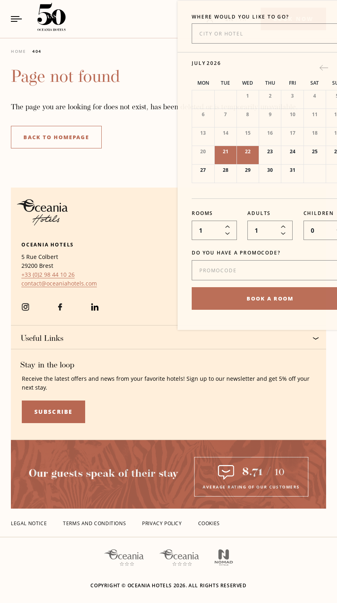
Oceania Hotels (47, 244)
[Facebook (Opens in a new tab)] (60, 310)
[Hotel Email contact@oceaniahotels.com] (59, 283)
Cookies (209, 523)
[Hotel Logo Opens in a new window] (42, 223)
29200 (29, 265)
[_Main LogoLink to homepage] (44, 19)
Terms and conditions (94, 523)
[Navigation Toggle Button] (16, 18)
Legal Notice (29, 523)
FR (243, 19)
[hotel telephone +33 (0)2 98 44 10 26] (48, 274)
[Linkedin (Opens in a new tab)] (94, 310)
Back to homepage (56, 137)
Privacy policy (162, 523)
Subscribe (53, 411)
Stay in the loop (47, 365)
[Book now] (293, 19)
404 (37, 51)
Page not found (65, 78)
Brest (46, 265)
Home (18, 51)
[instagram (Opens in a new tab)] (25, 310)
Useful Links (170, 338)
